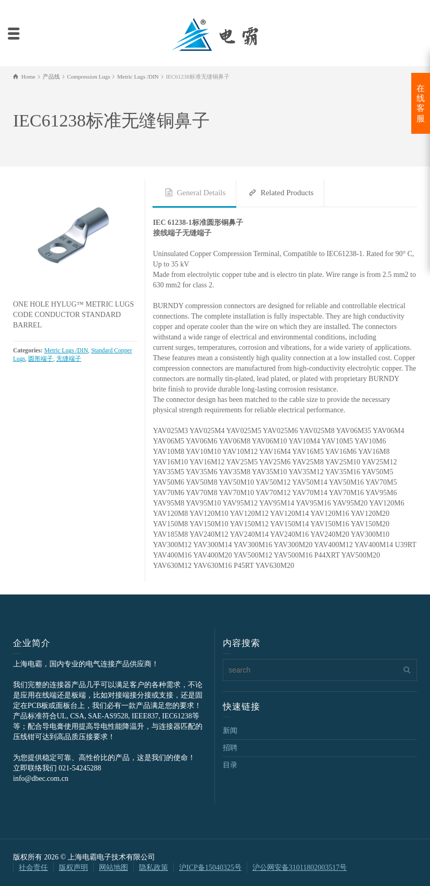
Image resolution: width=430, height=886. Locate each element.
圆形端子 (40, 359)
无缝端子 (68, 359)
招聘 (230, 748)
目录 (230, 765)
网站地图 (113, 867)
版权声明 (73, 867)
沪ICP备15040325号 (210, 867)
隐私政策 (153, 867)
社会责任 (33, 867)
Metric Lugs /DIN (66, 350)
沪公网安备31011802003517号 (299, 867)
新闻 (230, 731)
